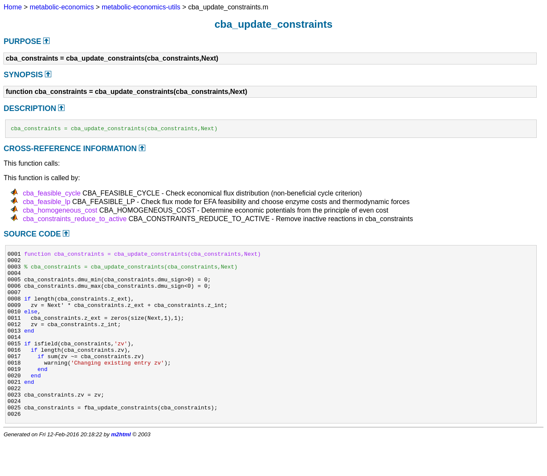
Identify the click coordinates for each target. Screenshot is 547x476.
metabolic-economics (61, 7)
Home (12, 7)
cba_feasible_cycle (51, 194)
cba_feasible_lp (46, 203)
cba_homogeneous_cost (60, 211)
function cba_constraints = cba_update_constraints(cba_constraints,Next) (142, 256)
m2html (121, 469)
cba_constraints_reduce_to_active (74, 220)
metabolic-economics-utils (141, 7)
